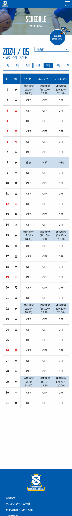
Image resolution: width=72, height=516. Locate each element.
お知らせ (11, 497)
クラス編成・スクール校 (19, 509)
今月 (14, 57)
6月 (58, 65)
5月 (48, 65)
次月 (21, 57)
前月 (8, 57)
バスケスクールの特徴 (18, 503)
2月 (18, 65)
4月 (38, 65)
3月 (28, 65)
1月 (8, 65)
